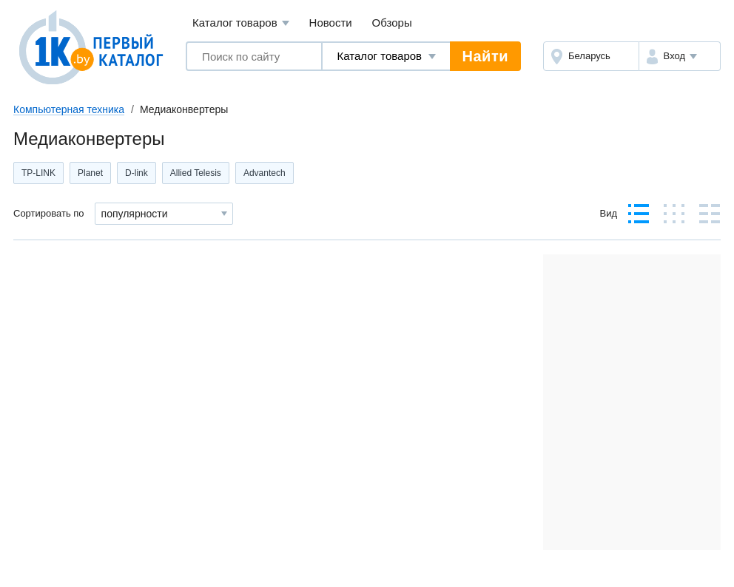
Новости (330, 22)
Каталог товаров (240, 23)
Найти (485, 56)
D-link (136, 173)
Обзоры (392, 22)
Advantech (264, 173)
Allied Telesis (195, 173)
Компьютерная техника (68, 109)
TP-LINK (38, 173)
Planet (90, 173)
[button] (679, 56)
